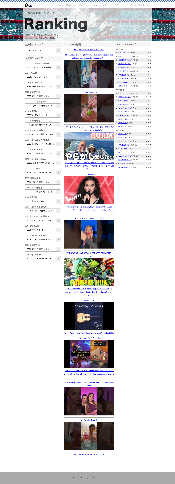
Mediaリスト (97, 5)
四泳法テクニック (85, 5)
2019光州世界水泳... (124, 67)
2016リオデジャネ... (124, 100)
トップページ (53, 5)
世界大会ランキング (121, 5)
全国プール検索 (134, 5)
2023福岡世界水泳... (124, 60)
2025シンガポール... (124, 86)
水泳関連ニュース (72, 5)
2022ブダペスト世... (124, 152)
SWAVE (62, 5)
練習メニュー (107, 5)
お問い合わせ (145, 5)
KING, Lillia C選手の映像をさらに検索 (89, 50)
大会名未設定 (122, 126)
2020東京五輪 (122, 112)
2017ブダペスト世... (124, 52)
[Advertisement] (42, 297)
